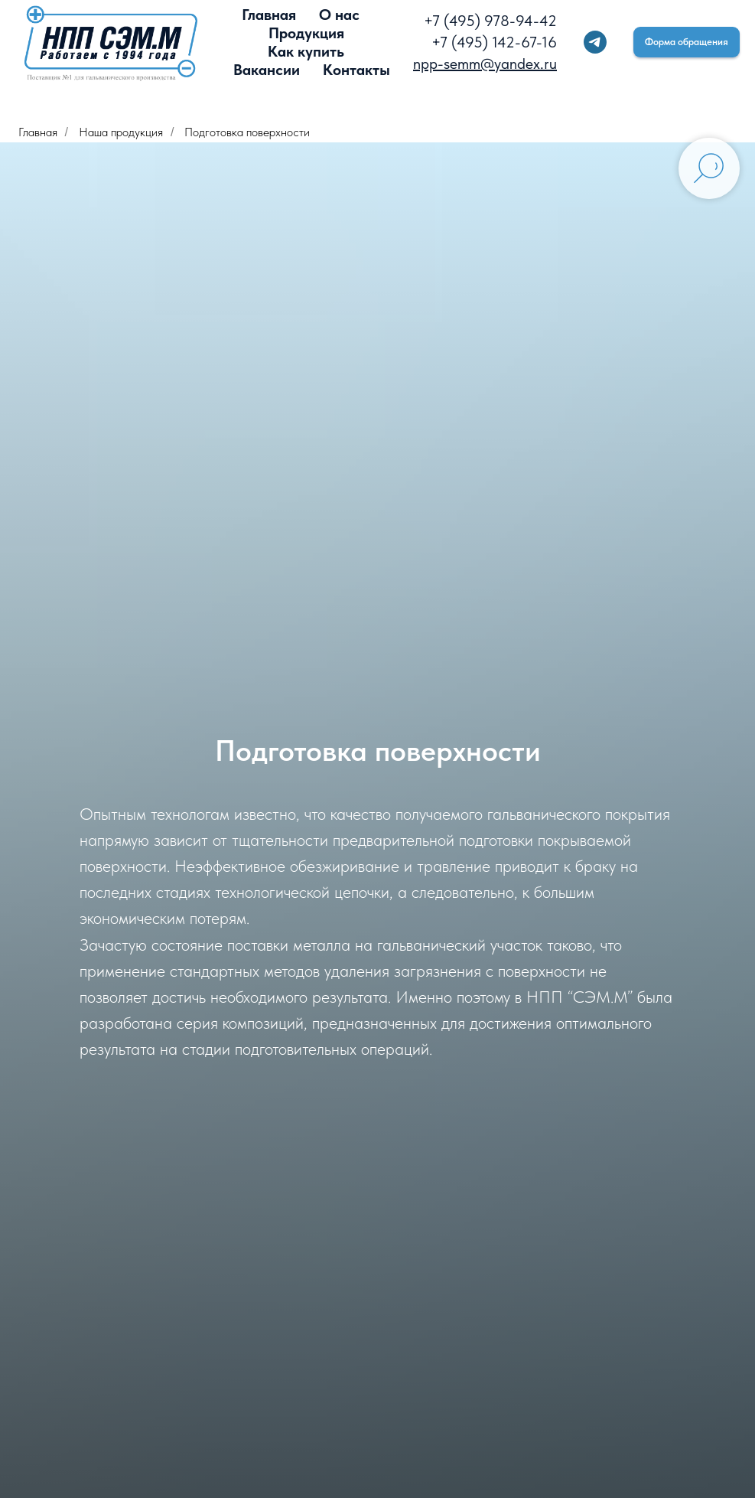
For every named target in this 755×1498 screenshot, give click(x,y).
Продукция (306, 33)
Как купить (306, 51)
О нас (339, 14)
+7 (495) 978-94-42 (490, 20)
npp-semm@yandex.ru (485, 63)
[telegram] (595, 42)
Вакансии (266, 69)
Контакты (356, 69)
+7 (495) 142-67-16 (494, 42)
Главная (269, 14)
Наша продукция (121, 132)
